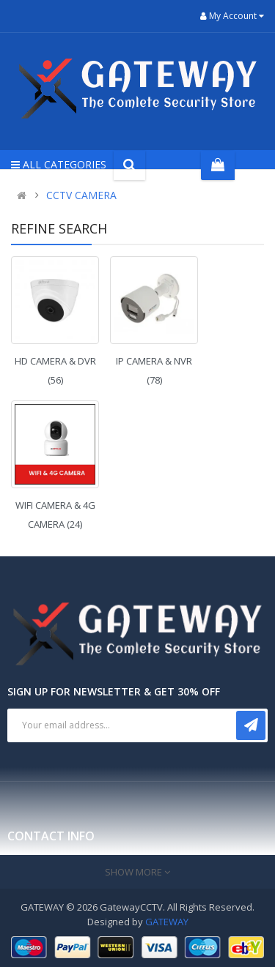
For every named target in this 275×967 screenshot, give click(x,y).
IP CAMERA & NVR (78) (154, 370)
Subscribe (250, 725)
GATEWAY (166, 921)
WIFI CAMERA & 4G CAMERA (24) (55, 515)
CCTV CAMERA (81, 195)
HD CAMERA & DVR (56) (55, 370)
